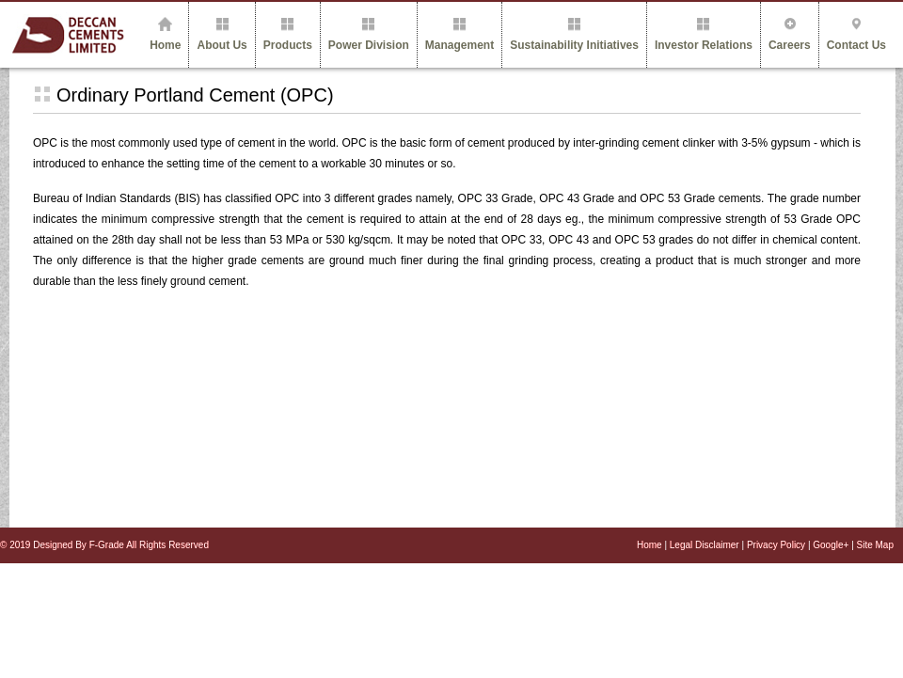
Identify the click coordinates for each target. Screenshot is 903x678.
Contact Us (856, 34)
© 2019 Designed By (44, 545)
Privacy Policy (777, 545)
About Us (221, 34)
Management (459, 34)
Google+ (830, 545)
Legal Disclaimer (706, 545)
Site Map (875, 545)
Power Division (368, 34)
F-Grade (107, 545)
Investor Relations (703, 34)
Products (287, 34)
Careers (789, 34)
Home (165, 34)
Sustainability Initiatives (574, 34)
